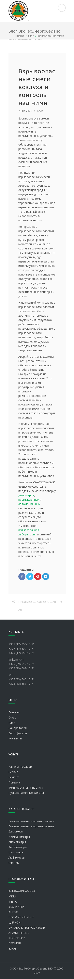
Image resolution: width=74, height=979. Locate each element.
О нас (12, 717)
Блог (31, 36)
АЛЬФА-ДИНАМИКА (21, 891)
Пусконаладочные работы (26, 793)
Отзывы (13, 863)
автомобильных (29, 504)
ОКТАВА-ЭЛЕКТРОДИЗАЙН (26, 927)
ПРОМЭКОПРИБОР (21, 917)
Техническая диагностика (25, 787)
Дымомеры (15, 831)
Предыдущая (27, 603)
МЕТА (12, 896)
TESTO (12, 901)
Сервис (13, 772)
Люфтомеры (16, 857)
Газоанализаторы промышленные (31, 826)
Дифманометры (19, 837)
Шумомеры (15, 852)
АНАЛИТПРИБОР (19, 933)
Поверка (14, 782)
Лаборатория (17, 728)
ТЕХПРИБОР (16, 938)
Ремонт (13, 777)
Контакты (15, 738)
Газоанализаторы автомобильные (31, 821)
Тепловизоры (17, 847)
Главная (19, 36)
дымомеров (26, 495)
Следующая (46, 602)
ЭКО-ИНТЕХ (16, 906)
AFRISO (13, 912)
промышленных (28, 499)
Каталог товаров (20, 766)
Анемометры (17, 842)
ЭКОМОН (14, 943)
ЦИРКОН (14, 922)
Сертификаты (17, 733)
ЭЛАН (12, 948)
